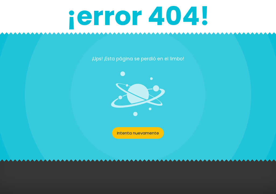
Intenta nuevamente (138, 133)
